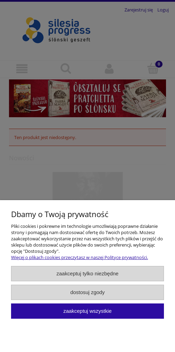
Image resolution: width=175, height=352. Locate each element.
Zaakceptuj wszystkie (87, 311)
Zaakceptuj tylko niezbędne (87, 273)
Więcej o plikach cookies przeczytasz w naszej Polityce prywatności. (79, 257)
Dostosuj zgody (87, 292)
